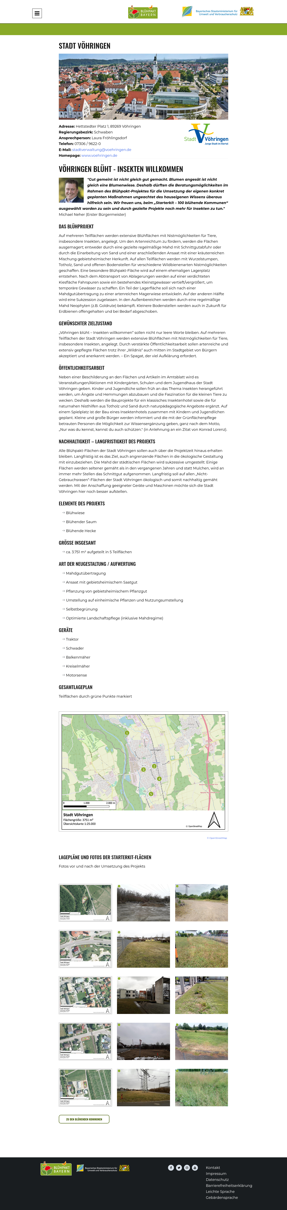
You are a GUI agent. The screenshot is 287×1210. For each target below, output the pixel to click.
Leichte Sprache (220, 1191)
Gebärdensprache (222, 1197)
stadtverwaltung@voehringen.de (101, 150)
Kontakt (213, 1168)
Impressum (216, 1174)
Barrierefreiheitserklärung (229, 1185)
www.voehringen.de (99, 155)
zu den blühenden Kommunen (84, 1119)
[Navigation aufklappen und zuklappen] (37, 13)
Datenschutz (217, 1179)
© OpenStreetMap (217, 838)
